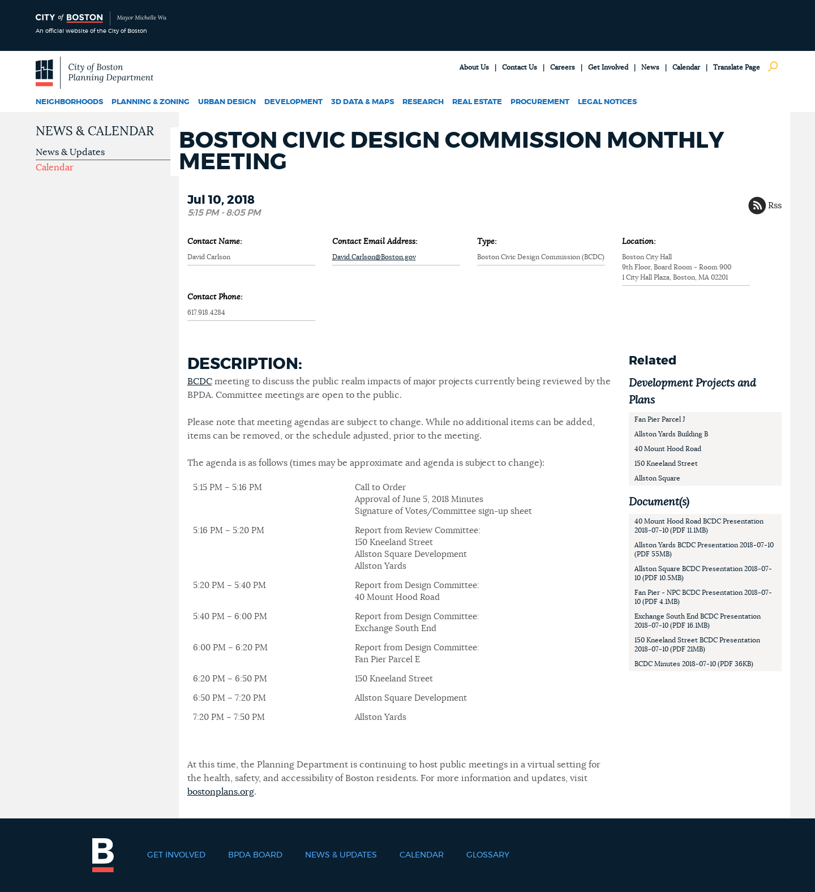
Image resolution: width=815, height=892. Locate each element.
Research (423, 102)
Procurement (540, 102)
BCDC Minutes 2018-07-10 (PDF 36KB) (693, 664)
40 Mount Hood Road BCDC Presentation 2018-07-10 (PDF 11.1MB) (698, 526)
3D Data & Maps (362, 102)
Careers (562, 67)
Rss (775, 205)
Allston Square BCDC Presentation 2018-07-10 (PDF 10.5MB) (703, 573)
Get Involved (608, 67)
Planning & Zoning (150, 102)
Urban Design (227, 102)
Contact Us (519, 67)
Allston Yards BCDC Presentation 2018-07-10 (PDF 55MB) (704, 550)
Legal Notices (607, 102)
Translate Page (736, 67)
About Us (474, 67)
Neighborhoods (69, 102)
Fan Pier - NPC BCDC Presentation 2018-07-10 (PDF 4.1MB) (703, 597)
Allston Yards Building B (671, 434)
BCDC (199, 381)
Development (293, 102)
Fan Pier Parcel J (659, 419)
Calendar (686, 67)
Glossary (487, 855)
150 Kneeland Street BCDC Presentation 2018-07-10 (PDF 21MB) (697, 645)
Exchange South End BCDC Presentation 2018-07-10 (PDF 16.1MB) (697, 621)
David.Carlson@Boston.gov (374, 257)
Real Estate (477, 102)
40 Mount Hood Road (667, 448)
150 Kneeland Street (666, 463)
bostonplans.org (220, 791)
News (650, 67)
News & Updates (70, 152)
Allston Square (657, 478)
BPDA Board (255, 855)
